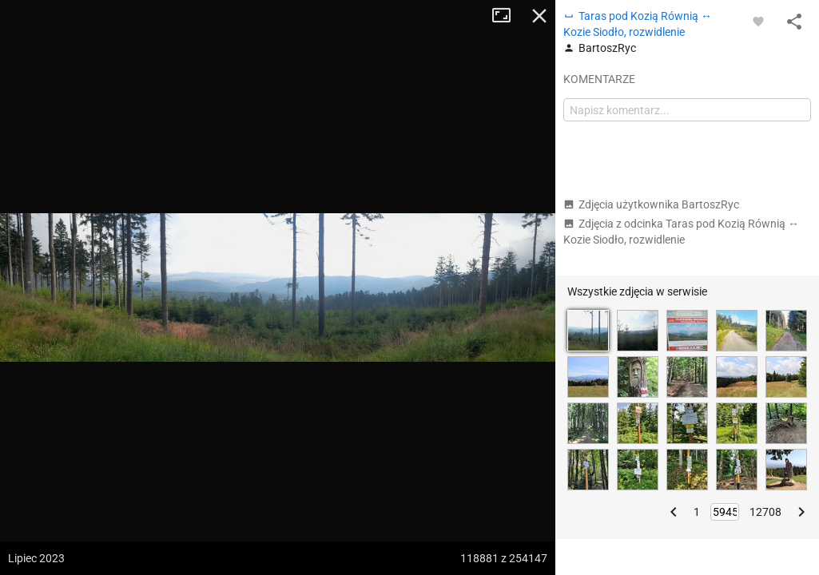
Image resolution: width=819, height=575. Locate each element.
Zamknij (539, 16)
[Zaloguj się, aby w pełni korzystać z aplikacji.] (758, 20)
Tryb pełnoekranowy (507, 16)
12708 (765, 512)
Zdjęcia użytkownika (651, 204)
